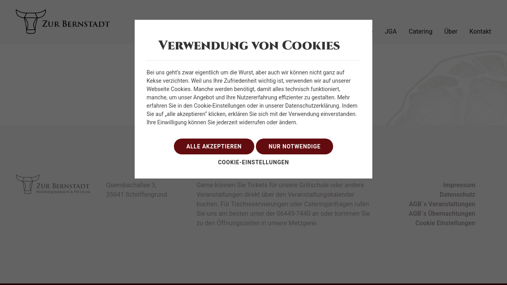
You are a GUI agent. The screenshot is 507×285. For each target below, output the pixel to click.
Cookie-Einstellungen (253, 162)
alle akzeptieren (214, 146)
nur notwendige (294, 146)
